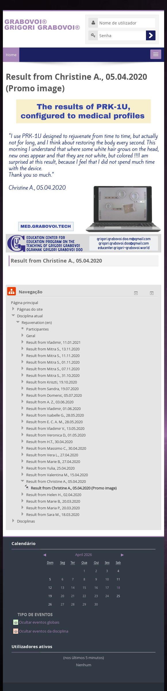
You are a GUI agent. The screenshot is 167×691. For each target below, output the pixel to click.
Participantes (37, 329)
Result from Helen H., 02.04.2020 (53, 494)
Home (11, 54)
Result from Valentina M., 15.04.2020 (57, 474)
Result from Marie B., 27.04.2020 (53, 461)
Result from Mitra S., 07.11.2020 (52, 368)
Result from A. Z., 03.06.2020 (49, 402)
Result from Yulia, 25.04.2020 (50, 468)
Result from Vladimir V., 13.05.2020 (55, 428)
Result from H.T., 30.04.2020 (49, 441)
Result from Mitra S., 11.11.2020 (52, 355)
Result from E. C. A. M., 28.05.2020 (54, 421)
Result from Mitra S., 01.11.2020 (52, 362)
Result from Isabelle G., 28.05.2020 (55, 415)
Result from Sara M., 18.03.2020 (52, 514)
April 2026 (83, 554)
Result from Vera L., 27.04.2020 (52, 454)
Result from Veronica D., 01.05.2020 (56, 435)
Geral (30, 335)
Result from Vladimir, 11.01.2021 (53, 342)
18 (118, 588)
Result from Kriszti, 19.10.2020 (51, 382)
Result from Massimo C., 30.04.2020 (56, 448)
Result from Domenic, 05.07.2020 (54, 395)
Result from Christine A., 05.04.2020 (56, 481)
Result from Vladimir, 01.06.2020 (53, 408)
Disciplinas (26, 521)
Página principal (24, 302)
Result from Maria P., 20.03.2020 (53, 507)
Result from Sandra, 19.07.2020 (52, 388)
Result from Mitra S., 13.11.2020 (52, 349)
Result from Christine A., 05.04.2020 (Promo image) (74, 488)
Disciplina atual (30, 315)
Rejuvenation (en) (37, 322)
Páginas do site (30, 309)
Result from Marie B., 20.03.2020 (53, 501)
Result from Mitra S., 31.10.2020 (52, 375)
